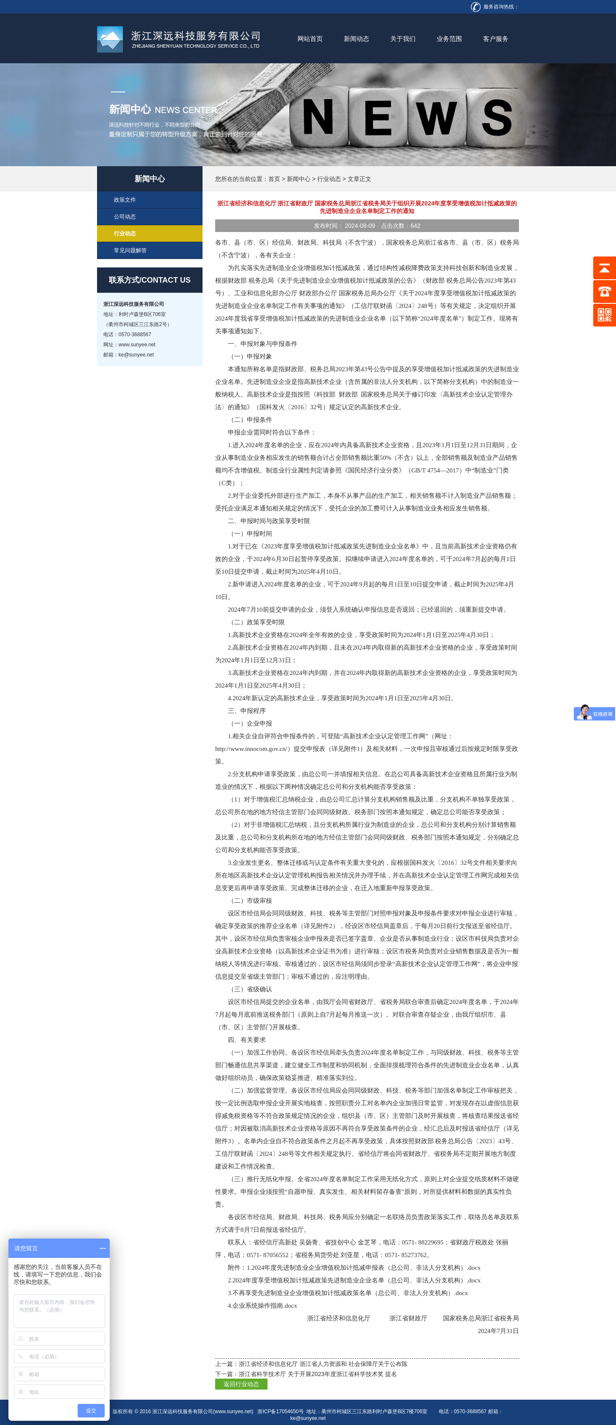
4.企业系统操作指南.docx (262, 1305)
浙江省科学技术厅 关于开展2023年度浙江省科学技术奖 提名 (318, 1374)
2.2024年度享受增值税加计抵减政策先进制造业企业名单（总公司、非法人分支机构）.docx (354, 1280)
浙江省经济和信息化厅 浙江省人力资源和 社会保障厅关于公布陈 (323, 1363)
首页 (274, 178)
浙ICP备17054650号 (280, 1411)
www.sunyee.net (233, 1411)
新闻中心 (299, 178)
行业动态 (329, 178)
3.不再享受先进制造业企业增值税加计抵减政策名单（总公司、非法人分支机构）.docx (348, 1293)
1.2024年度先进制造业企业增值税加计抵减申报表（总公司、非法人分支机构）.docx (364, 1267)
